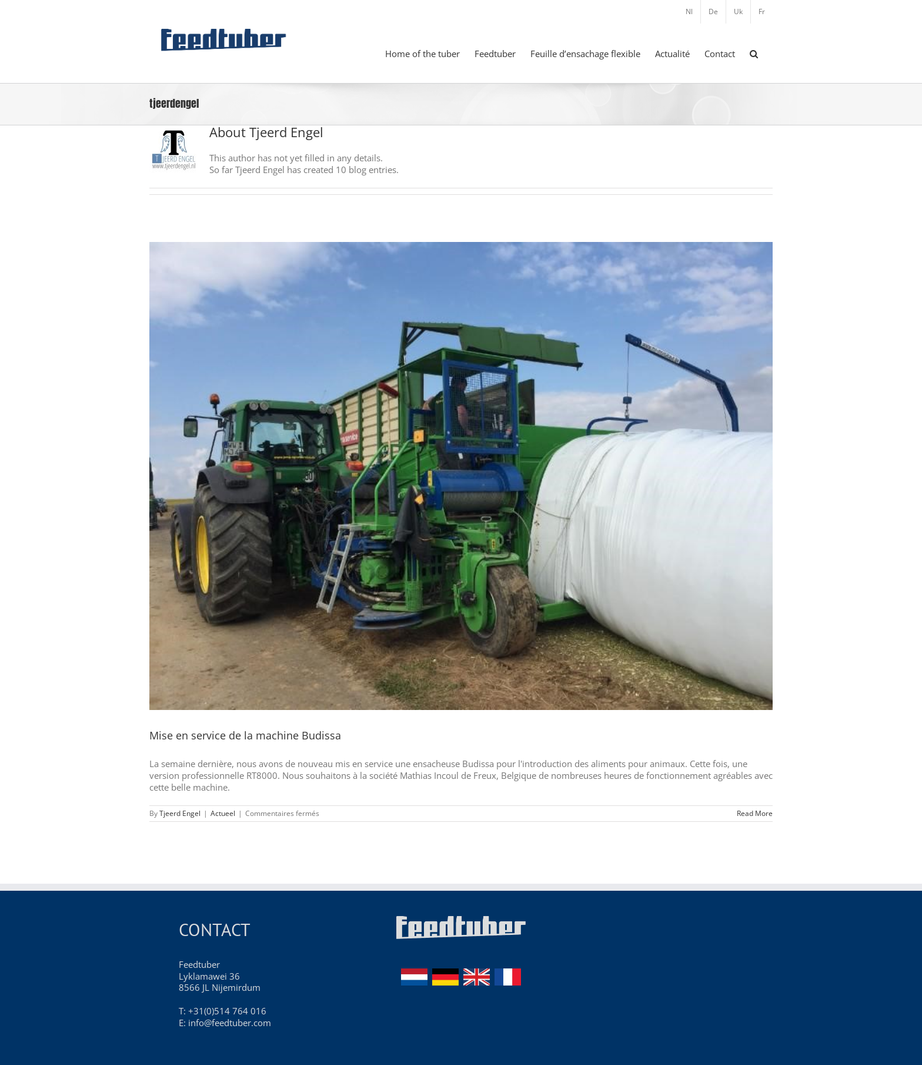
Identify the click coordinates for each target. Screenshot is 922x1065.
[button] (754, 53)
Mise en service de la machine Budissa (245, 735)
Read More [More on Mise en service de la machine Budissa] (755, 813)
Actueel (223, 813)
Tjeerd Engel (180, 813)
